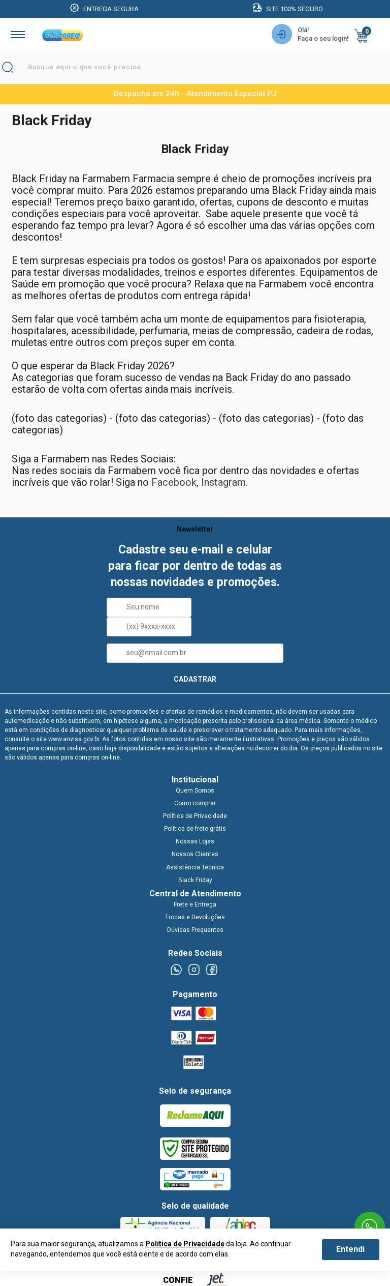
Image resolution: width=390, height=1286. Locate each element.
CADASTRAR (195, 679)
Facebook (174, 482)
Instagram (223, 482)
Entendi (350, 1249)
